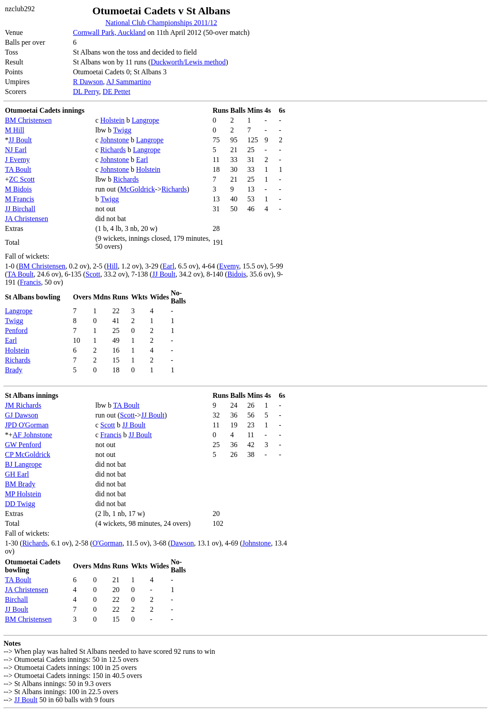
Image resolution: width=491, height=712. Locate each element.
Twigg (122, 130)
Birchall (16, 599)
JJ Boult (20, 140)
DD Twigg (20, 503)
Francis (30, 282)
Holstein (112, 120)
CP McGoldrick (27, 454)
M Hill (14, 130)
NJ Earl (15, 149)
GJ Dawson (21, 415)
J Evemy (17, 159)
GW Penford (23, 444)
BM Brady (20, 484)
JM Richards (23, 405)
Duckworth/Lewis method (188, 62)
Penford (16, 330)
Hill (112, 266)
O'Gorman (108, 543)
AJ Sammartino (128, 81)
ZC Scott (21, 179)
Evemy (229, 266)
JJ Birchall (20, 209)
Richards (113, 149)
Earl (142, 159)
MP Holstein (23, 494)
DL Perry (86, 91)
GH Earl (17, 474)
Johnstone (114, 140)
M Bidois (18, 189)
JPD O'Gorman (27, 425)
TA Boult (18, 169)
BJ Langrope (23, 464)
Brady (13, 370)
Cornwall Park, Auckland (109, 32)
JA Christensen (26, 218)
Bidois (236, 274)
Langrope (145, 120)
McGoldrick (137, 189)
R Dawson (88, 81)
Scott (92, 274)
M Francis (19, 199)
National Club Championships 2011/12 (161, 22)
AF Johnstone (32, 435)
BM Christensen (28, 120)
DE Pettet (116, 91)
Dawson (182, 543)
